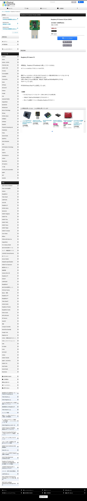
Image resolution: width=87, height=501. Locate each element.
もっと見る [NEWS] (15, 32)
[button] (77, 8)
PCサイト (44, 496)
